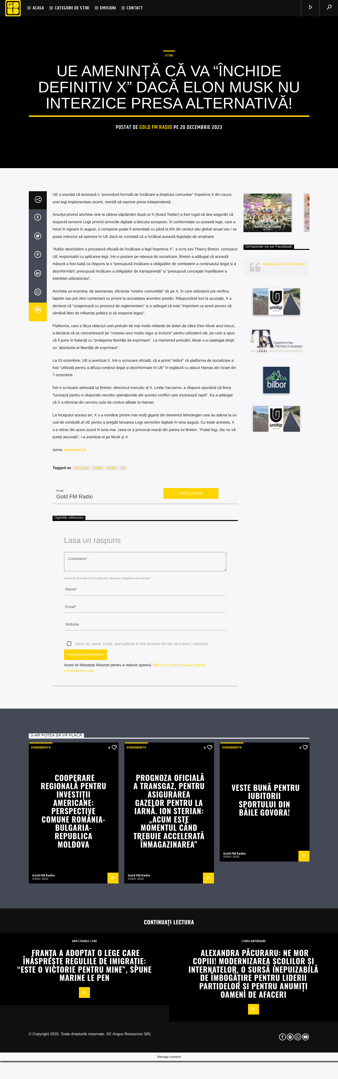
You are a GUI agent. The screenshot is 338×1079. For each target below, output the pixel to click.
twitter (111, 682)
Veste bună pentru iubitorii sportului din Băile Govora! (265, 1014)
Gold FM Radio (155, 225)
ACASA (38, 8)
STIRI (169, 153)
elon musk (81, 682)
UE (123, 682)
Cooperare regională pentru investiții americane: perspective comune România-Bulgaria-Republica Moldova (73, 1025)
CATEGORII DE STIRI (72, 8)
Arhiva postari (191, 707)
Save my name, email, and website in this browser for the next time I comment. (142, 858)
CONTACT (135, 8)
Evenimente (41, 961)
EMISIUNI (108, 8)
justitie (98, 682)
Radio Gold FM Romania (284, 478)
